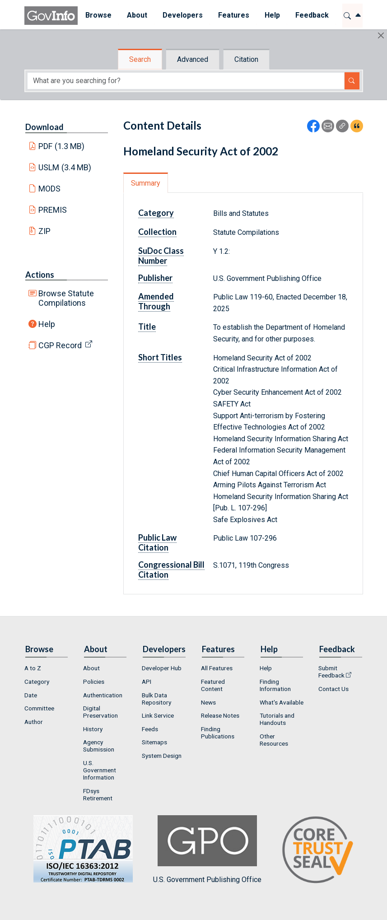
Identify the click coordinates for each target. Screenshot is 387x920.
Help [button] (272, 15)
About (91, 668)
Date (30, 695)
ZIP (44, 231)
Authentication (102, 695)
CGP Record (60, 345)
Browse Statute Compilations (66, 298)
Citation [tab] (246, 59)
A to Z (32, 668)
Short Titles (160, 357)
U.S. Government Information (99, 770)
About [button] (137, 15)
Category (156, 213)
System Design (162, 755)
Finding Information (275, 685)
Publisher (155, 278)
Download (44, 127)
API (146, 681)
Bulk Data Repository (156, 698)
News (208, 702)
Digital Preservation (100, 712)
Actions (39, 275)
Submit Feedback (331, 671)
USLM (64, 167)
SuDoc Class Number (161, 256)
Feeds (150, 729)
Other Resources (274, 740)
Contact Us (333, 688)
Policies (93, 681)
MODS (49, 188)
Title (147, 327)
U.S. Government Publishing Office (207, 849)
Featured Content (213, 685)
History (93, 729)
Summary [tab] (145, 183)
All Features (217, 668)
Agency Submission (98, 745)
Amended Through (156, 301)
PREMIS (52, 210)
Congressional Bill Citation (171, 569)
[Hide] (381, 35)
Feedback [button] (312, 15)
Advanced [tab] (192, 59)
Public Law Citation (157, 542)
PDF (61, 146)
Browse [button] (98, 15)
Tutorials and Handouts (277, 719)
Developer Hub (162, 668)
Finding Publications (217, 732)
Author (33, 721)
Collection (157, 232)
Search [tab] (140, 59)
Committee (39, 708)
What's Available (281, 702)
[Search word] (186, 80)
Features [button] (233, 15)
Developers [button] (183, 15)
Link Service (158, 715)
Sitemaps (154, 742)
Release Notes (220, 715)
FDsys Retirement (97, 794)
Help (46, 324)
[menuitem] (98, 16)
